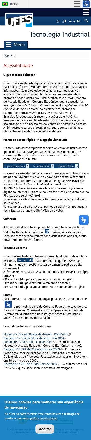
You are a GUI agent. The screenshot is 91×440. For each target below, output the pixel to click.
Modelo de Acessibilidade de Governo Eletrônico (37, 334)
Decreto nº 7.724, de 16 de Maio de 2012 (31, 364)
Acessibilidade (58, 21)
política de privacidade (43, 419)
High (64, 21)
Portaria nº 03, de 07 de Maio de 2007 (29, 342)
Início (8, 55)
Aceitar (45, 430)
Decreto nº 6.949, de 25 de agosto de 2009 (33, 349)
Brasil (14, 4)
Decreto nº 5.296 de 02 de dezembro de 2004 (35, 338)
